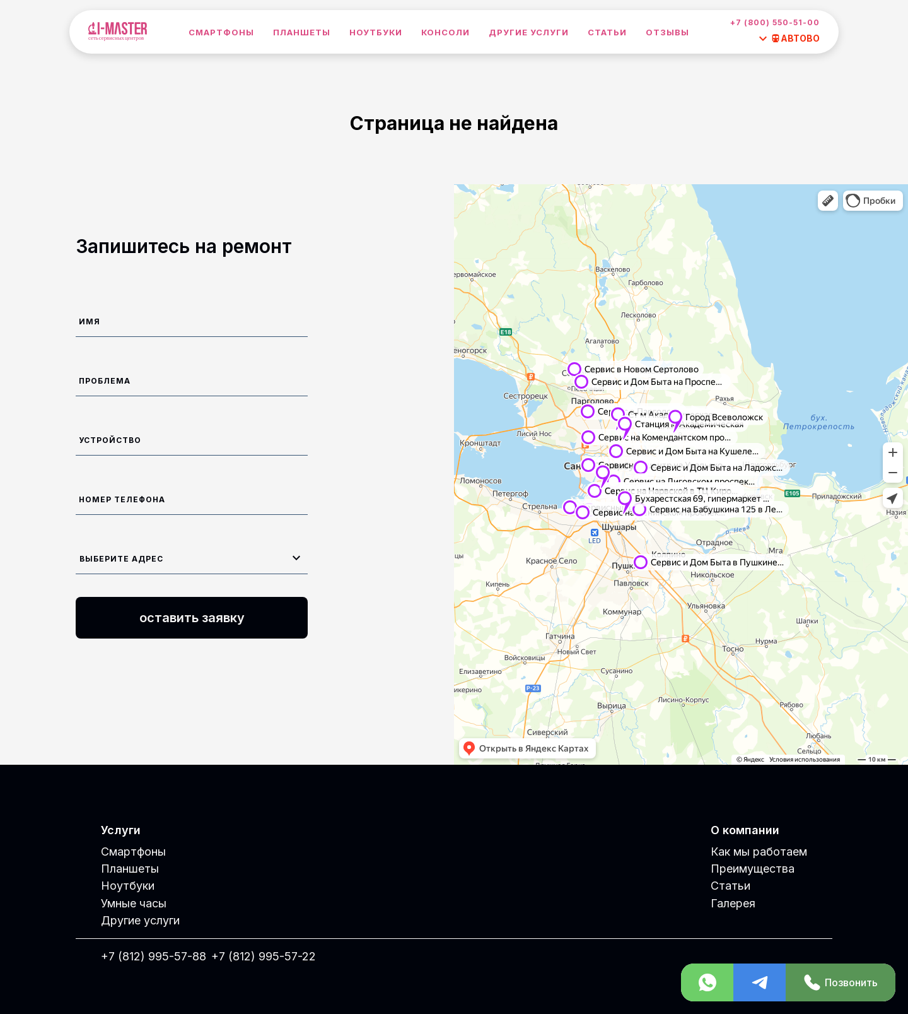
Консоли (445, 32)
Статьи (607, 32)
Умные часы (133, 903)
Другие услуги (529, 32)
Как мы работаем (759, 851)
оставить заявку (192, 617)
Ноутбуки (375, 32)
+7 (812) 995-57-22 (263, 956)
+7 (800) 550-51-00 (775, 22)
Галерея (733, 903)
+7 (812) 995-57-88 (153, 956)
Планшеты (301, 32)
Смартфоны (221, 32)
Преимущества (752, 868)
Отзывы (667, 32)
